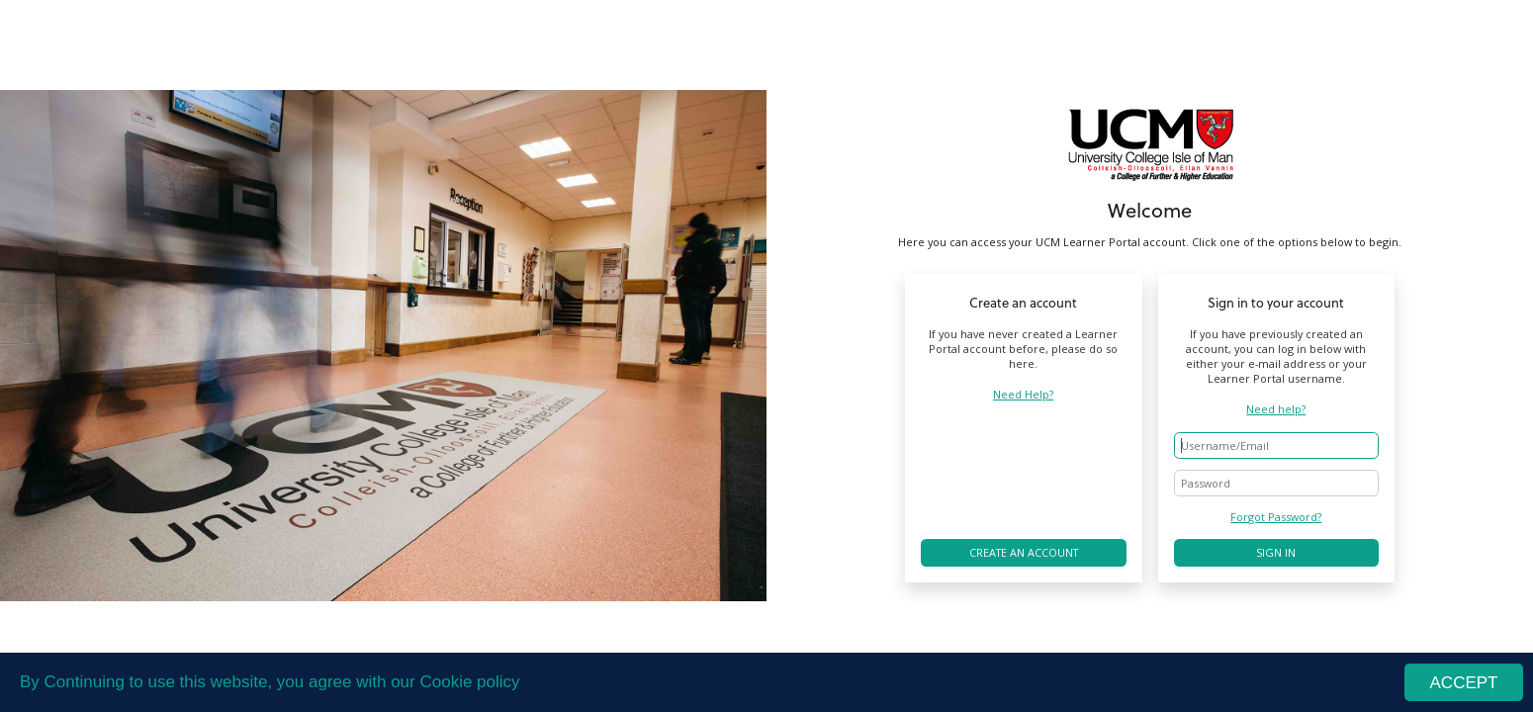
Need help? (1276, 408)
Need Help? (1023, 394)
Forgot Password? (1275, 516)
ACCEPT (1464, 683)
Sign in (1276, 552)
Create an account (1023, 552)
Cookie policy (469, 682)
